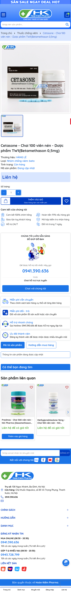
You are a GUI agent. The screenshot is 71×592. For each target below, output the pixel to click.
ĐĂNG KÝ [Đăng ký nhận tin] (64, 453)
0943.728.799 (10, 554)
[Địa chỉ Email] (35, 453)
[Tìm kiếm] (67, 24)
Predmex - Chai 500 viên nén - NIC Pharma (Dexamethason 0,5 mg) (17, 422)
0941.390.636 (10, 542)
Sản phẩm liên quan (18, 378)
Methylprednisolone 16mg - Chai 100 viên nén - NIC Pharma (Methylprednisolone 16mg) (52, 422)
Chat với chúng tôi (35, 288)
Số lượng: (5, 186)
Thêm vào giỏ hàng (17, 436)
